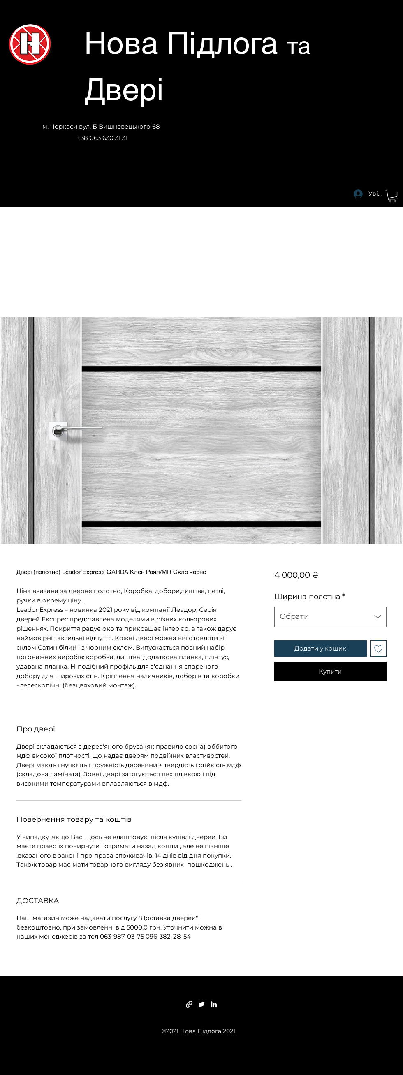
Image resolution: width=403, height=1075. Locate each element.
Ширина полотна (309, 596)
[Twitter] (201, 1004)
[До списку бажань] (378, 648)
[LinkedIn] (214, 1004)
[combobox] (330, 617)
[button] (392, 196)
